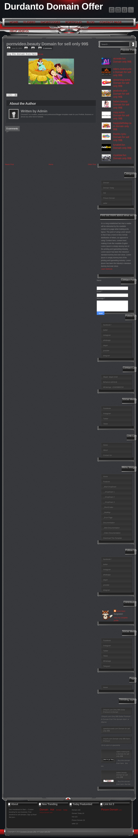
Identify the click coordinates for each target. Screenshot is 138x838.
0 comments (47, 48)
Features (106, 482)
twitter (105, 330)
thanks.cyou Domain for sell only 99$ (121, 137)
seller (105, 203)
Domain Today (108, 188)
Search (132, 43)
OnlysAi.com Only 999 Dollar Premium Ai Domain (114, 711)
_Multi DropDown (109, 487)
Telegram (106, 666)
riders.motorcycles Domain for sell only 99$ (122, 72)
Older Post (92, 164)
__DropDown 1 (109, 492)
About (105, 450)
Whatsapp (107, 661)
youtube (106, 351)
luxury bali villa (45, 832)
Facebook (107, 409)
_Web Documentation (111, 528)
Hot (104, 193)
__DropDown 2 (109, 497)
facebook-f (107, 325)
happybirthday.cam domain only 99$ (122, 126)
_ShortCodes (108, 507)
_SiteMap (107, 513)
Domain (106, 183)
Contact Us (107, 455)
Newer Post (9, 164)
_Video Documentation (112, 533)
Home (51, 164)
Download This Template (112, 538)
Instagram (107, 414)
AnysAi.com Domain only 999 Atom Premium (116, 740)
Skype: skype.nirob (110, 377)
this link (40, 54)
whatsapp (107, 340)
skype (105, 346)
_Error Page (108, 518)
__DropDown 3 (109, 502)
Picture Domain (109, 198)
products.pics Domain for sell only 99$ (121, 93)
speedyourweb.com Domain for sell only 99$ (116, 730)
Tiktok (105, 424)
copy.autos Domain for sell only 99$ (121, 115)
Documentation (109, 523)
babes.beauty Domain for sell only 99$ (121, 104)
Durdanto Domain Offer (53, 6)
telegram (106, 356)
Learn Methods (106, 269)
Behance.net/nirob (110, 382)
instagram (107, 335)
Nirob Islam (121, 611)
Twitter (105, 419)
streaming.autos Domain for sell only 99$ (121, 82)
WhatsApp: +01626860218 (113, 387)
